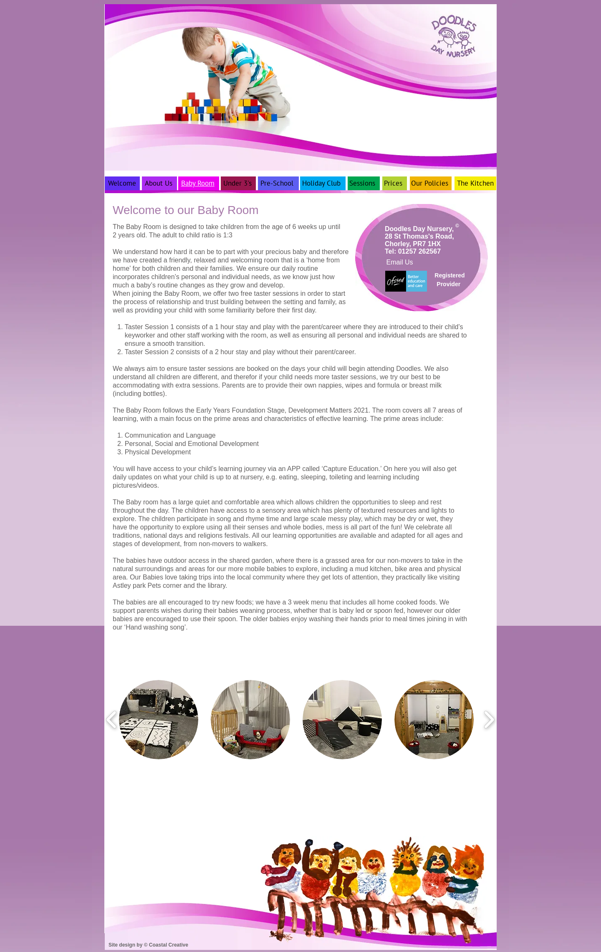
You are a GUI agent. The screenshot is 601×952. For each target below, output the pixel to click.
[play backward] (111, 719)
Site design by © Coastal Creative (148, 945)
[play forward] (489, 719)
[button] (158, 719)
